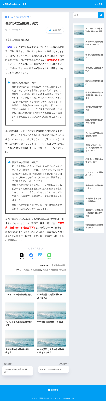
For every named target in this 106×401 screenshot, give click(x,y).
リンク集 (98, 4)
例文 (27, 269)
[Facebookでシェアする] (31, 256)
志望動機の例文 (58, 265)
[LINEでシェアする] (49, 256)
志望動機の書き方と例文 (20, 4)
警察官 (55, 269)
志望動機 (37, 269)
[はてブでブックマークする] (40, 256)
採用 (46, 269)
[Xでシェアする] (22, 256)
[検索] (101, 15)
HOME (53, 390)
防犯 (64, 269)
